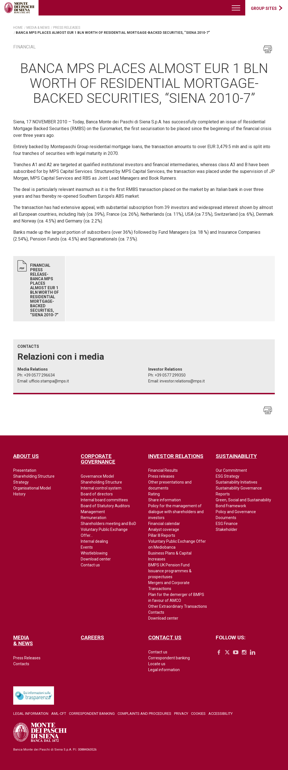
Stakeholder (226, 529)
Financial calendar (164, 523)
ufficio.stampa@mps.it (49, 381)
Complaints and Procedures (144, 713)
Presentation (24, 470)
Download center (96, 559)
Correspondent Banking (92, 713)
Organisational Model (32, 488)
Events (87, 547)
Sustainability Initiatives (236, 482)
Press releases (161, 476)
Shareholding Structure (34, 476)
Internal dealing (94, 541)
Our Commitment (231, 470)
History (19, 494)
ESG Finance (227, 523)
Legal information (164, 669)
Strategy (21, 482)
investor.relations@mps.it (182, 381)
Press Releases (26, 658)
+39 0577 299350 (170, 375)
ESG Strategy (227, 476)
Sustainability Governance (239, 488)
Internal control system (101, 488)
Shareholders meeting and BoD (108, 523)
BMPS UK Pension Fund (169, 565)
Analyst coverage (163, 529)
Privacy (181, 713)
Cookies (198, 713)
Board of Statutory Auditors (105, 506)
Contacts (156, 612)
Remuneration (93, 517)
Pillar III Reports (161, 535)
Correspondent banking (169, 658)
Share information (164, 500)
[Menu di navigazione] (236, 7)
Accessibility (220, 713)
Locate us (156, 664)
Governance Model (97, 476)
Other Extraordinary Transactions (177, 606)
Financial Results (163, 470)
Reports (223, 494)
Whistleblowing (94, 553)
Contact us (90, 565)
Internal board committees (104, 500)
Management (93, 511)
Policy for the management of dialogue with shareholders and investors (176, 512)
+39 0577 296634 (39, 375)
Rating (154, 494)
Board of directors (97, 494)
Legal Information (30, 713)
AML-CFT (58, 713)
